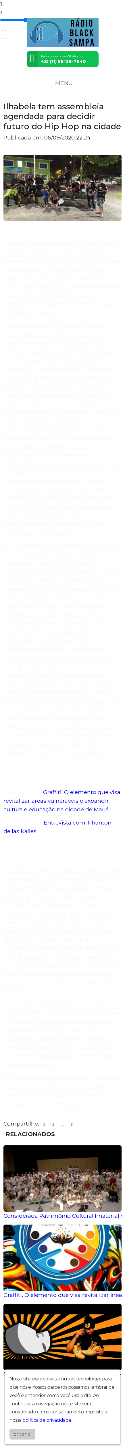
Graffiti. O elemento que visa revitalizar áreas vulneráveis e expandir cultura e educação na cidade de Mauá (61, 801)
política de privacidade (46, 1420)
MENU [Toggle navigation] (62, 82)
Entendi (22, 1434)
